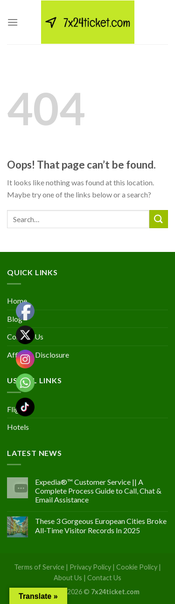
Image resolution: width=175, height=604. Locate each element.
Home (17, 300)
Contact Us (104, 578)
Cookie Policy (136, 567)
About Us (68, 578)
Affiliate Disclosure (38, 354)
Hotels (18, 426)
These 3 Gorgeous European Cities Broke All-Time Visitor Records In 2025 (101, 525)
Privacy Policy (90, 567)
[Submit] (158, 219)
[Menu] (12, 22)
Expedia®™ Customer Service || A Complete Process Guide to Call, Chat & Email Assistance (98, 490)
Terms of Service (39, 567)
